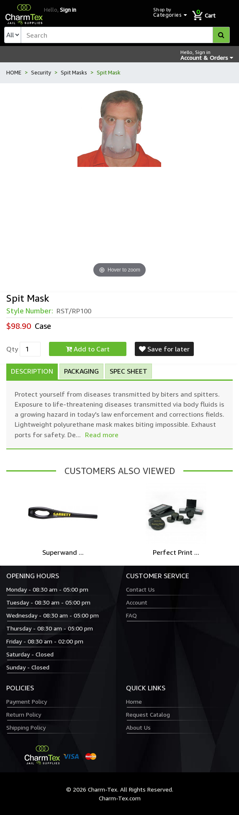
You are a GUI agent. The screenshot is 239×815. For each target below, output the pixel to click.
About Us (138, 727)
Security (41, 72)
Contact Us (140, 589)
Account (136, 602)
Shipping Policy (26, 727)
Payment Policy (26, 701)
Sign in (68, 9)
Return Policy (23, 714)
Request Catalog (148, 714)
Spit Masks (74, 72)
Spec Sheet (128, 371)
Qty (12, 349)
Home (134, 701)
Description (32, 371)
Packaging (81, 371)
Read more (101, 435)
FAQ (131, 615)
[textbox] (125, 35)
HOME (13, 72)
